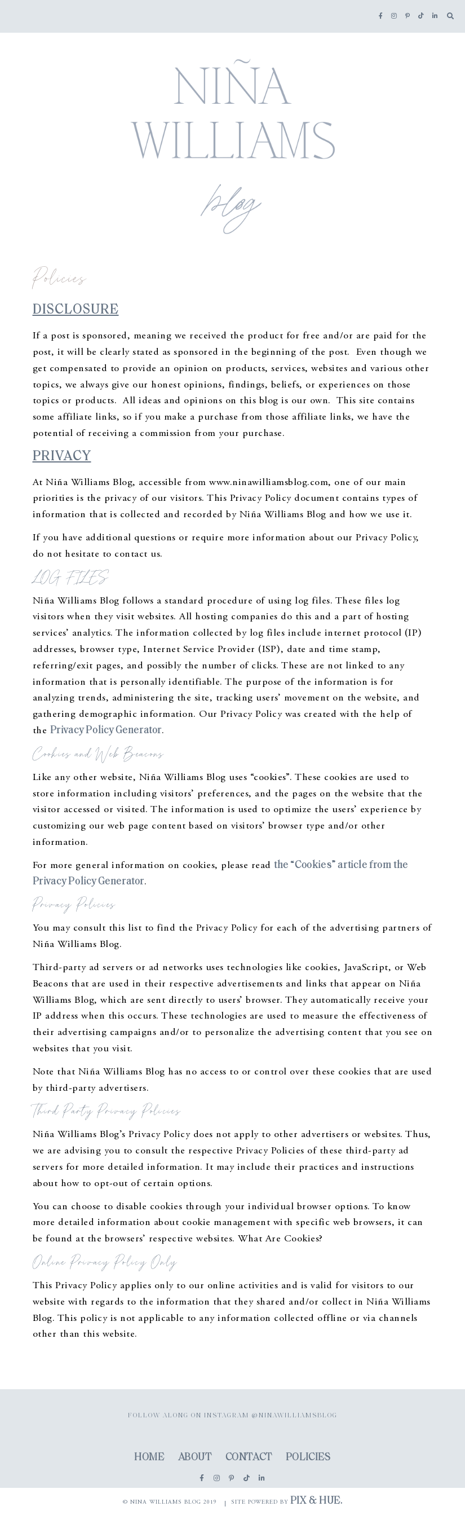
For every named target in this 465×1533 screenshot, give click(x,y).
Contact (248, 1457)
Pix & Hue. (316, 1501)
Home (149, 1457)
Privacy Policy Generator (106, 730)
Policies (308, 1457)
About (195, 1457)
